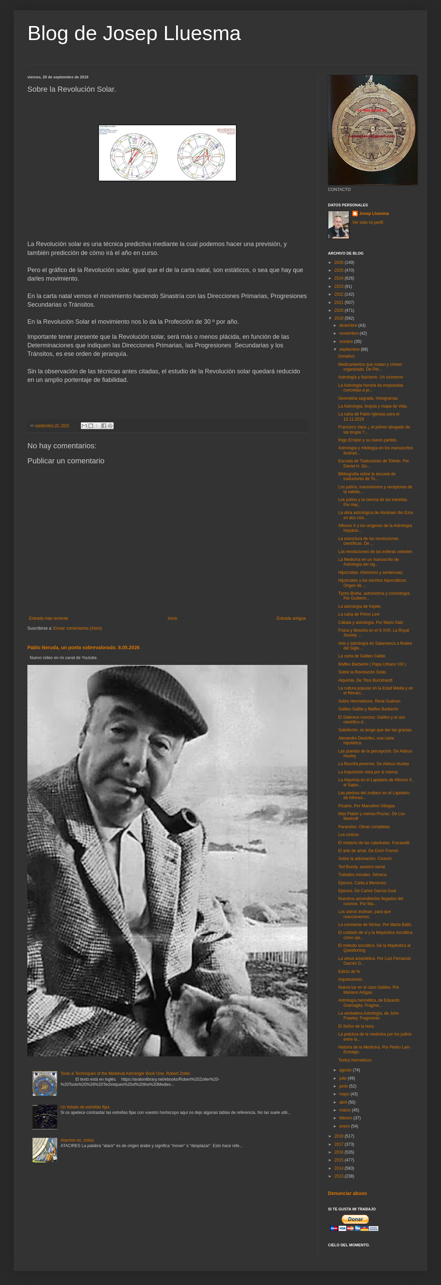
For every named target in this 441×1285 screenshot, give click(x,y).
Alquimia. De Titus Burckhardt (365, 680)
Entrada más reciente (48, 618)
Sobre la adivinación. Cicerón (365, 858)
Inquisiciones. (350, 979)
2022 (340, 294)
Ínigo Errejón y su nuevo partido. (368, 440)
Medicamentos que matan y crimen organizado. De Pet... (370, 367)
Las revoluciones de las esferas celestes (375, 551)
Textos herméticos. (355, 1060)
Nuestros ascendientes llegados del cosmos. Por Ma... (370, 901)
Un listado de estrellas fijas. (86, 1107)
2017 (340, 1144)
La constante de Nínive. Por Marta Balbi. (375, 924)
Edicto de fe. (349, 971)
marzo (345, 1110)
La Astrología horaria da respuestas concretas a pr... (370, 388)
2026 (340, 262)
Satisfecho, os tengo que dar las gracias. (375, 730)
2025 (340, 270)
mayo (345, 1094)
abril (343, 1102)
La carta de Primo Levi (358, 614)
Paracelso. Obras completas (364, 826)
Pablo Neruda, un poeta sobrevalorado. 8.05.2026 (83, 647)
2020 (340, 310)
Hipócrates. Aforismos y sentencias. (370, 572)
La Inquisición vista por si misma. (368, 772)
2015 (340, 1160)
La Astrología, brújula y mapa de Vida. (373, 406)
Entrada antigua (291, 618)
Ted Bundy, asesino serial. (362, 866)
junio (344, 1086)
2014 (340, 1168)
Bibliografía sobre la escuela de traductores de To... (366, 476)
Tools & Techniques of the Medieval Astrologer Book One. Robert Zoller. (126, 1073)
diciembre (348, 325)
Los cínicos (348, 834)
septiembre (350, 349)
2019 (340, 318)
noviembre (349, 333)
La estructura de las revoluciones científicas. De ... (368, 541)
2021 (340, 302)
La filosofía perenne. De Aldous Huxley (373, 763)
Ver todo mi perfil (367, 222)
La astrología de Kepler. (360, 606)
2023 (340, 286)
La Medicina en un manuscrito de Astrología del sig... (368, 562)
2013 (340, 1176)
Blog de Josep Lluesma (134, 33)
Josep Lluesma (374, 213)
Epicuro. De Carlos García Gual (367, 890)
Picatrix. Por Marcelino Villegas (366, 806)
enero (345, 1126)
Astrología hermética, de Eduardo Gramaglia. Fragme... (369, 1002)
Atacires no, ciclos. (78, 1140)
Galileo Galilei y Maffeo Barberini (368, 709)
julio (343, 1078)
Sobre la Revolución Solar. (362, 672)
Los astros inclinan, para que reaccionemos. (364, 914)
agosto (346, 1070)
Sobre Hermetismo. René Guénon (369, 701)
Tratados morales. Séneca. (363, 874)
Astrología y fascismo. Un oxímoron (370, 377)
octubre (346, 341)
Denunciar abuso (347, 1193)
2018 (340, 1136)
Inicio (172, 618)
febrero (346, 1118)
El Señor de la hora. (356, 1026)
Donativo (346, 356)
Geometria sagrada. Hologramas (368, 398)
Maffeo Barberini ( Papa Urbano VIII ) (372, 664)
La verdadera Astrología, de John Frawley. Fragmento (368, 1015)
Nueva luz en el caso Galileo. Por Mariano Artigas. (368, 989)
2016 (340, 1152)
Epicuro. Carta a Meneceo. (362, 883)
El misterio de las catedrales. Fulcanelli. (374, 842)
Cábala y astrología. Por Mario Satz (370, 622)
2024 (340, 278)
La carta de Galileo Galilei (361, 656)
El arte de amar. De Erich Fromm (368, 850)
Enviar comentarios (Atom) (77, 628)
